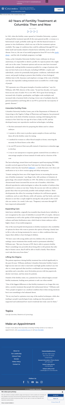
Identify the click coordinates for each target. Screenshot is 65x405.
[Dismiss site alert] (45, 1)
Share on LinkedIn (35, 31)
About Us (16, 351)
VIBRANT (32, 168)
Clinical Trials (16, 356)
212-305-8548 (48, 366)
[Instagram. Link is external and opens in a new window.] (41, 382)
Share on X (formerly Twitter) (32, 31)
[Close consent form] (62, 393)
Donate (16, 359)
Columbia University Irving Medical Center (26, 342)
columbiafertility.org (11, 330)
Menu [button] (60, 9)
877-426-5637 (48, 362)
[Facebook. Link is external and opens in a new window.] (23, 382)
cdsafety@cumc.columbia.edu (49, 370)
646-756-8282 (24, 330)
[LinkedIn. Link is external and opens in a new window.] (37, 382)
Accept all (55, 396)
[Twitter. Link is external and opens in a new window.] (28, 382)
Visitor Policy (16, 361)
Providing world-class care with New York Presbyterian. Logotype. (42, 343)
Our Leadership (16, 353)
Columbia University (35, 389)
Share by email (37, 31)
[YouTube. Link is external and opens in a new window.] (32, 382)
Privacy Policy (56, 403)
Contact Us (16, 364)
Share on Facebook (28, 31)
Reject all (55, 399)
